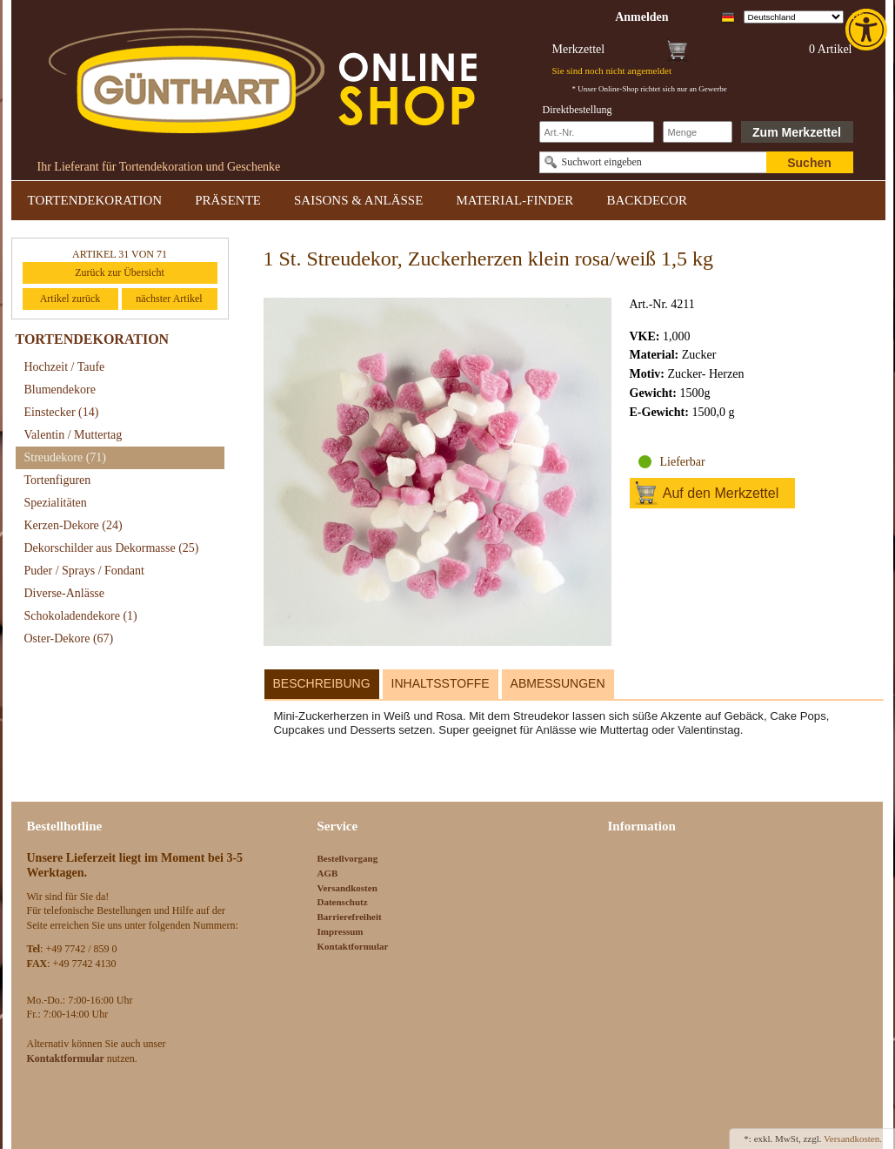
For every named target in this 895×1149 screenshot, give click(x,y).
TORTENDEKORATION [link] (95, 200)
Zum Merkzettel (796, 132)
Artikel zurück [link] (70, 298)
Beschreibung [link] (322, 683)
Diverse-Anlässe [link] (64, 593)
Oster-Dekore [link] (69, 638)
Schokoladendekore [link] (80, 615)
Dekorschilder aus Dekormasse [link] (111, 547)
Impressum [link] (340, 931)
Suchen (809, 163)
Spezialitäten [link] (55, 502)
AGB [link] (327, 873)
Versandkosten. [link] (853, 1138)
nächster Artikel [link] (169, 298)
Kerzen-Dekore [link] (73, 525)
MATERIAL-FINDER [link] (514, 200)
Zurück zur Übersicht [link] (119, 272)
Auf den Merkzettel (720, 493)
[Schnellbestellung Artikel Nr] (596, 132)
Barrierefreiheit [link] (349, 916)
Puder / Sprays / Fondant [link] (84, 570)
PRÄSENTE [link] (228, 200)
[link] (868, 29)
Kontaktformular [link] (353, 946)
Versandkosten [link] (347, 888)
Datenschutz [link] (342, 902)
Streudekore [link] (65, 457)
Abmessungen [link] (558, 683)
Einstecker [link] (61, 412)
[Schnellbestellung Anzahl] (697, 132)
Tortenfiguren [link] (57, 480)
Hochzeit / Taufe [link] (64, 366)
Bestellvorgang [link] (347, 858)
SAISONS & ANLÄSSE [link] (358, 200)
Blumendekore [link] (60, 389)
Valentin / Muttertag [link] (73, 434)
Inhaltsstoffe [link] (440, 683)
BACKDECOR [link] (646, 200)
